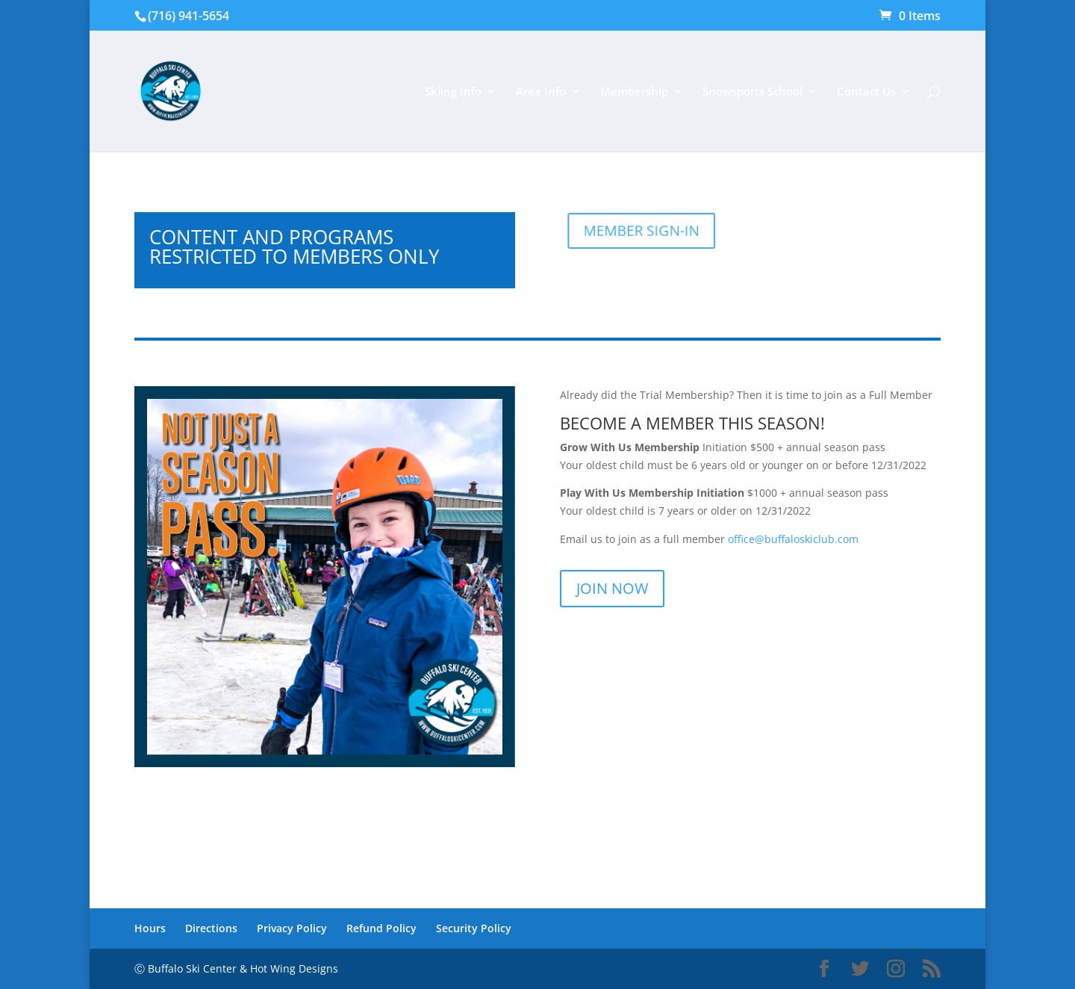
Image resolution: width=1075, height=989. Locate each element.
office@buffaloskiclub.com (793, 539)
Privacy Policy (292, 928)
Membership (634, 92)
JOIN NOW (612, 588)
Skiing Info (453, 92)
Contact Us (866, 92)
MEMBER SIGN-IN (648, 230)
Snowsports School (752, 92)
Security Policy (473, 928)
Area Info (541, 92)
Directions (211, 928)
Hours (150, 928)
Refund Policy (381, 928)
